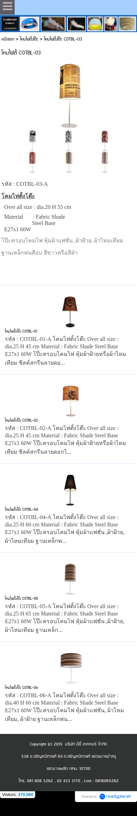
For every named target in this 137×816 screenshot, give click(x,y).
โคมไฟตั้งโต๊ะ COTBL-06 (21, 688)
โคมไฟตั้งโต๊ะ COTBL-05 (21, 599)
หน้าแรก (7, 39)
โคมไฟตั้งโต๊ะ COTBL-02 (21, 420)
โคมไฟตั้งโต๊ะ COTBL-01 (21, 331)
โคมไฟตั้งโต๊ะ (29, 39)
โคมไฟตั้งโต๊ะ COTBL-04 (21, 510)
